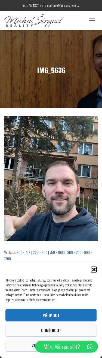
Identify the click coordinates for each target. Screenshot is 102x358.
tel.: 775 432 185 (33, 5)
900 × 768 (23, 252)
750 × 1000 (57, 252)
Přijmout (51, 315)
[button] (94, 269)
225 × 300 (40, 252)
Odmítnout (51, 330)
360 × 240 (74, 252)
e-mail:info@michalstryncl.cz (62, 5)
